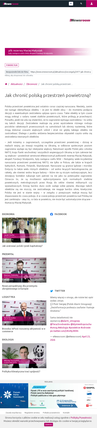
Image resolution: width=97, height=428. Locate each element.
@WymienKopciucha (81, 324)
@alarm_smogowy (70, 321)
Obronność (31, 84)
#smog (53, 327)
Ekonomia (39, 240)
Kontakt (66, 413)
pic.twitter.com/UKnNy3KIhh (64, 331)
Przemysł (39, 280)
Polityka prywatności (51, 413)
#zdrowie (85, 327)
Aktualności (17, 84)
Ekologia (40, 365)
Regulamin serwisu (32, 413)
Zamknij (48, 424)
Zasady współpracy (14, 413)
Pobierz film (11, 65)
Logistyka (39, 322)
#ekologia (63, 327)
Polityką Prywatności (81, 417)
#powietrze (74, 327)
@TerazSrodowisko (60, 324)
